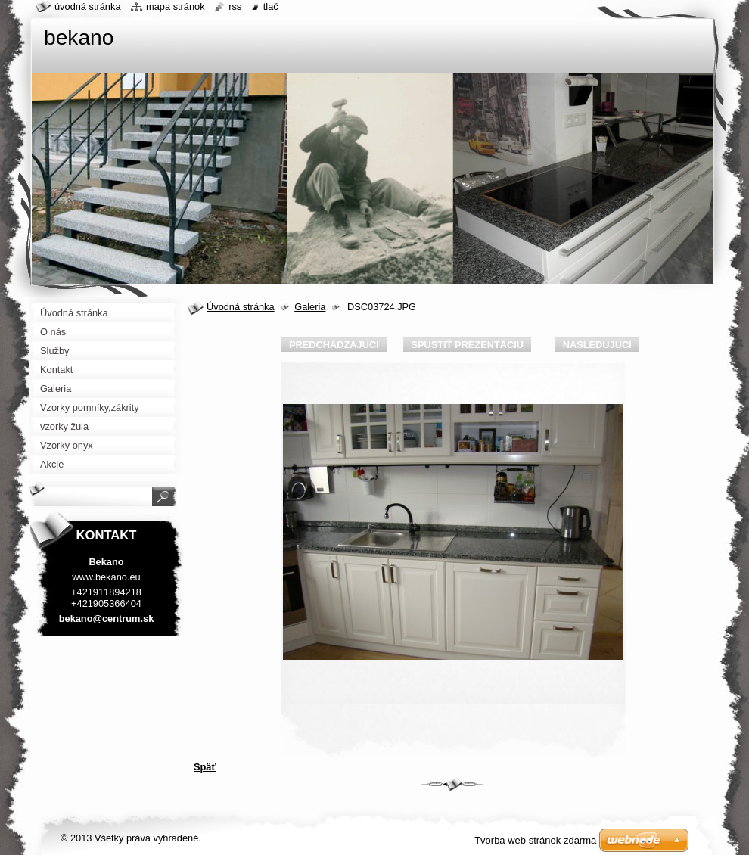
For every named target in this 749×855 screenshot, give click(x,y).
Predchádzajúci (334, 344)
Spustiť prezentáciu (467, 344)
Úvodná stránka (241, 306)
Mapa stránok (175, 6)
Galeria (309, 306)
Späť (205, 767)
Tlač (270, 6)
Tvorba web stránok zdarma (535, 840)
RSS (234, 6)
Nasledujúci (597, 344)
